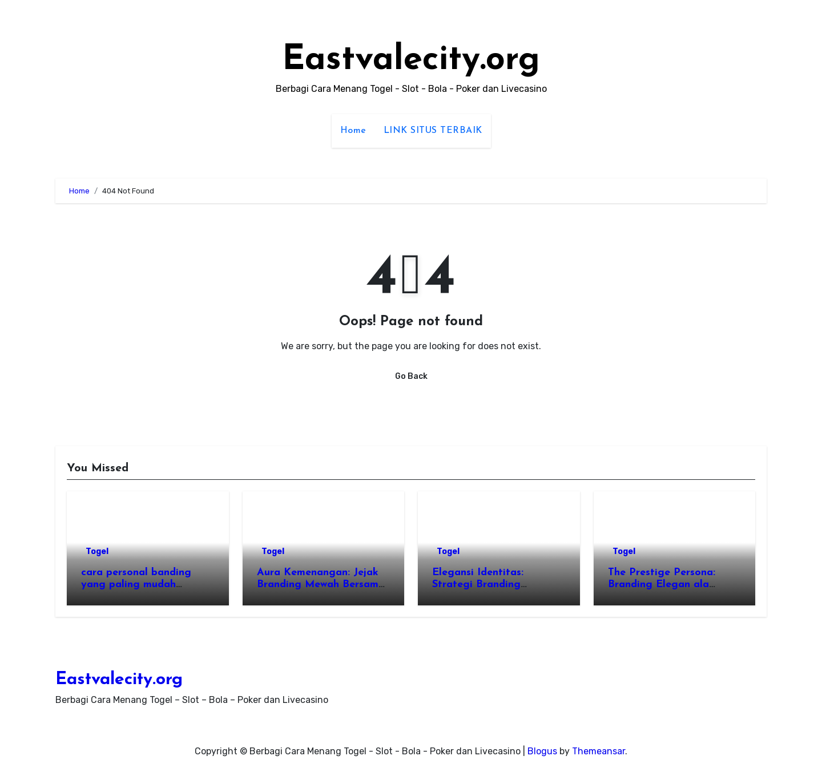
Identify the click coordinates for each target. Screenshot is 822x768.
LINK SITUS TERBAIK (433, 130)
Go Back (411, 376)
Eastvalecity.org (411, 60)
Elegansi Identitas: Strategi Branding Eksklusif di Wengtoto (486, 585)
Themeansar (598, 751)
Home (353, 130)
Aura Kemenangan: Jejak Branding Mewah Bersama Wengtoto (321, 585)
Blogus (542, 751)
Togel (97, 551)
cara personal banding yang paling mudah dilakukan (136, 585)
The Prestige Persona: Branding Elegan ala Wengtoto (661, 585)
